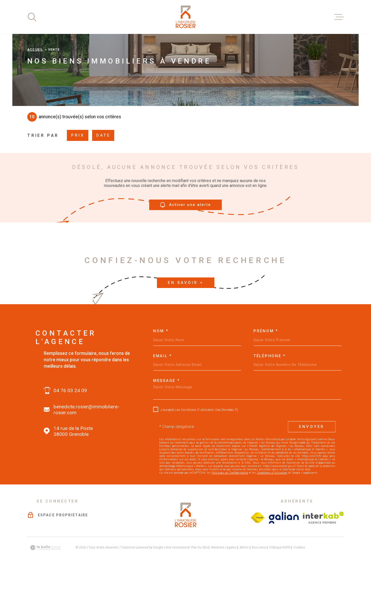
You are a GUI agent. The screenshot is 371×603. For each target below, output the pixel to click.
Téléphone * (269, 388)
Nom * (161, 363)
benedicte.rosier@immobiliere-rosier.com (86, 442)
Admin (244, 580)
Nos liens (259, 580)
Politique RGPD (279, 580)
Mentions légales (223, 580)
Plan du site (199, 580)
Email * (162, 388)
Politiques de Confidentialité (229, 505)
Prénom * (265, 363)
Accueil (35, 82)
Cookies (299, 579)
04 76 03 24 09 (70, 423)
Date (103, 167)
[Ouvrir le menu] (339, 17)
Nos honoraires (177, 580)
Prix (77, 167)
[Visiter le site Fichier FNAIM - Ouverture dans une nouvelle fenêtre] (258, 550)
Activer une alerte (185, 237)
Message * (166, 413)
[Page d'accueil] (185, 17)
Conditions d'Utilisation (272, 505)
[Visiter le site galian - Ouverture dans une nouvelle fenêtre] (284, 550)
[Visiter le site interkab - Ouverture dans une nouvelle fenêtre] (323, 550)
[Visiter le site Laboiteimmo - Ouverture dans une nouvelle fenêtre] (45, 580)
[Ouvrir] (32, 17)
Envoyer (311, 459)
